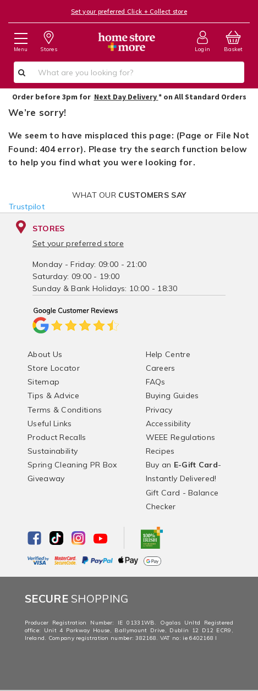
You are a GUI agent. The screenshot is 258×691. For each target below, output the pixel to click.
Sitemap (43, 382)
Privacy (159, 410)
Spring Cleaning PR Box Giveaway (72, 471)
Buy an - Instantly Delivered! (184, 471)
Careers (160, 368)
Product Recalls (57, 437)
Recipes (160, 451)
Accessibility (168, 423)
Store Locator (54, 368)
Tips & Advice (53, 395)
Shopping (77, 598)
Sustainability (53, 451)
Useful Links (50, 423)
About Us (45, 354)
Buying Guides (172, 395)
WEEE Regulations (181, 437)
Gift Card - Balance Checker (182, 499)
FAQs (156, 382)
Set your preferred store (78, 243)
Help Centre (168, 354)
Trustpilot (27, 206)
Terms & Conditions (65, 410)
